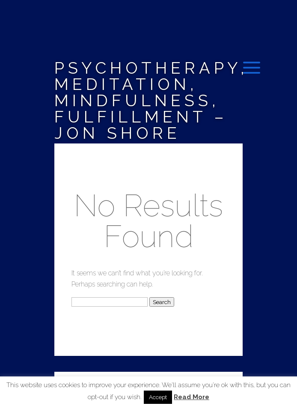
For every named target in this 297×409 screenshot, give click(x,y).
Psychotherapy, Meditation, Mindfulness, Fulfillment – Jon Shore (151, 100)
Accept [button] (158, 397)
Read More (191, 397)
